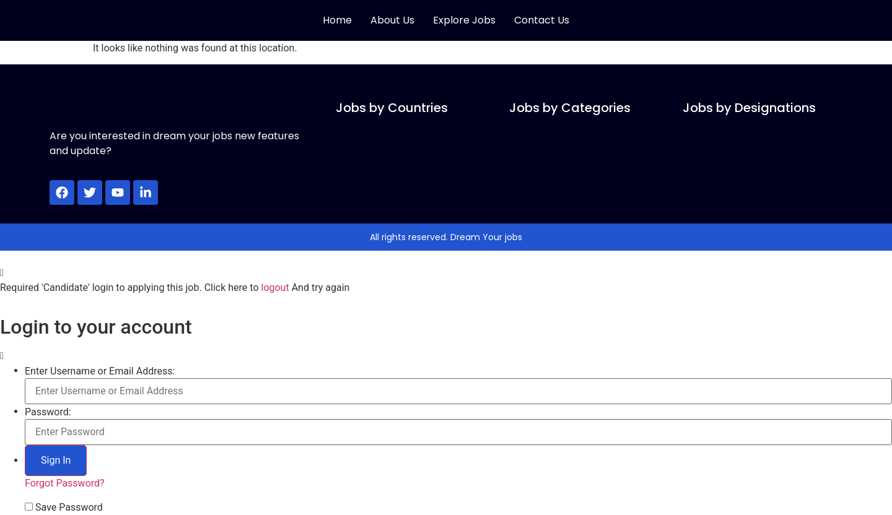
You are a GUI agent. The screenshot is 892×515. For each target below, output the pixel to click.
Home (337, 20)
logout (275, 287)
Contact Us (541, 20)
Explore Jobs (464, 20)
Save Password (69, 508)
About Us (392, 20)
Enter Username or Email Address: (100, 371)
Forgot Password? (65, 483)
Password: (48, 412)
